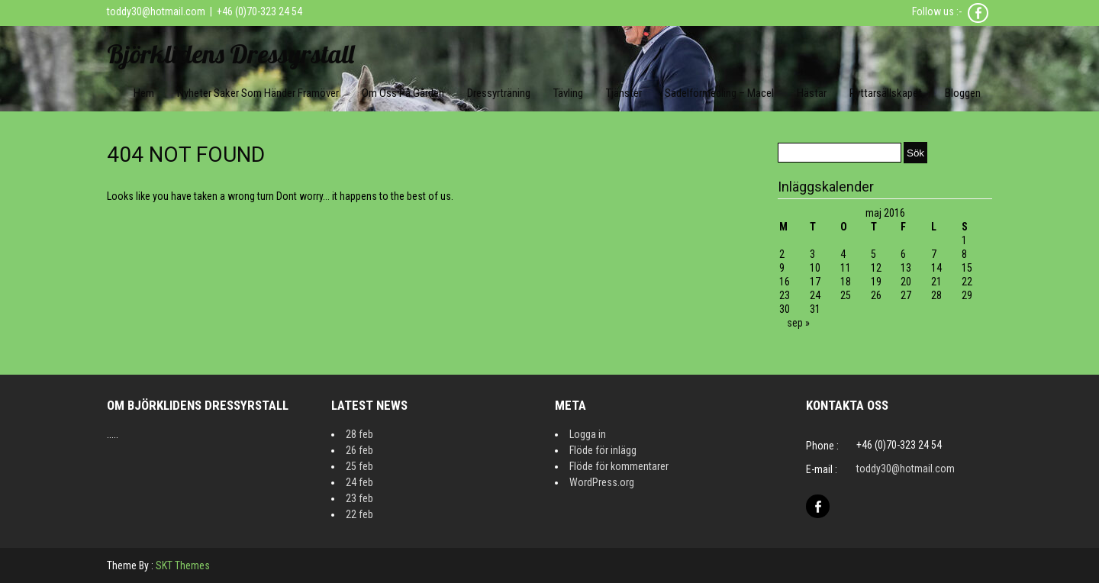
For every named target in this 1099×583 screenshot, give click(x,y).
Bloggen (963, 93)
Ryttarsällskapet (885, 93)
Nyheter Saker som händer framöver (258, 93)
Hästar (812, 93)
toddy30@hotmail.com (156, 11)
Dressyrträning (498, 93)
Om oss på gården (403, 93)
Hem (144, 93)
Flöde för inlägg (603, 450)
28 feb (359, 434)
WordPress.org (601, 482)
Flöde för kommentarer (619, 466)
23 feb (359, 498)
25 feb (359, 466)
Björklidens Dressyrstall (230, 53)
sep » (798, 323)
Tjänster (624, 93)
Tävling (568, 93)
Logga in (587, 434)
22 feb (359, 514)
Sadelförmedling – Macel (719, 93)
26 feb (359, 450)
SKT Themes (183, 565)
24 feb (359, 482)
